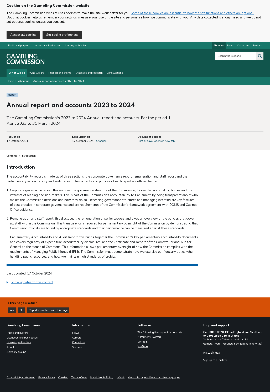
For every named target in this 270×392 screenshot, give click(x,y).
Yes (13, 310)
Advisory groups (16, 352)
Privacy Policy (46, 377)
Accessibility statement (21, 377)
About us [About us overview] (219, 45)
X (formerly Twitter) (149, 337)
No (22, 310)
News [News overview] (230, 45)
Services (77, 347)
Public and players (18, 45)
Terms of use (79, 377)
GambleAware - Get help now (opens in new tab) (232, 344)
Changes (101, 141)
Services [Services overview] (257, 45)
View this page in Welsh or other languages (154, 377)
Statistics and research (89, 73)
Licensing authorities (75, 45)
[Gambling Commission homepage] (25, 63)
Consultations (115, 73)
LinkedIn (143, 342)
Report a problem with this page (48, 310)
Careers (76, 338)
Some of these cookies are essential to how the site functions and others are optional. (192, 13)
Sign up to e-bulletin (215, 360)
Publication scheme (59, 73)
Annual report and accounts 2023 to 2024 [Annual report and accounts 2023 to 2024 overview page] (58, 81)
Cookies (63, 377)
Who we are (36, 73)
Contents (12, 156)
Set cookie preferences (62, 35)
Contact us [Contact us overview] (243, 45)
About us (23, 81)
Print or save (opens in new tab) (157, 141)
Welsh (120, 377)
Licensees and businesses (46, 45)
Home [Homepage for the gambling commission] (10, 81)
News (75, 333)
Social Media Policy (101, 377)
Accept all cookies (23, 35)
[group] (102, 282)
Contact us (78, 342)
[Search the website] (259, 56)
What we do (17, 73)
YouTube (143, 346)
